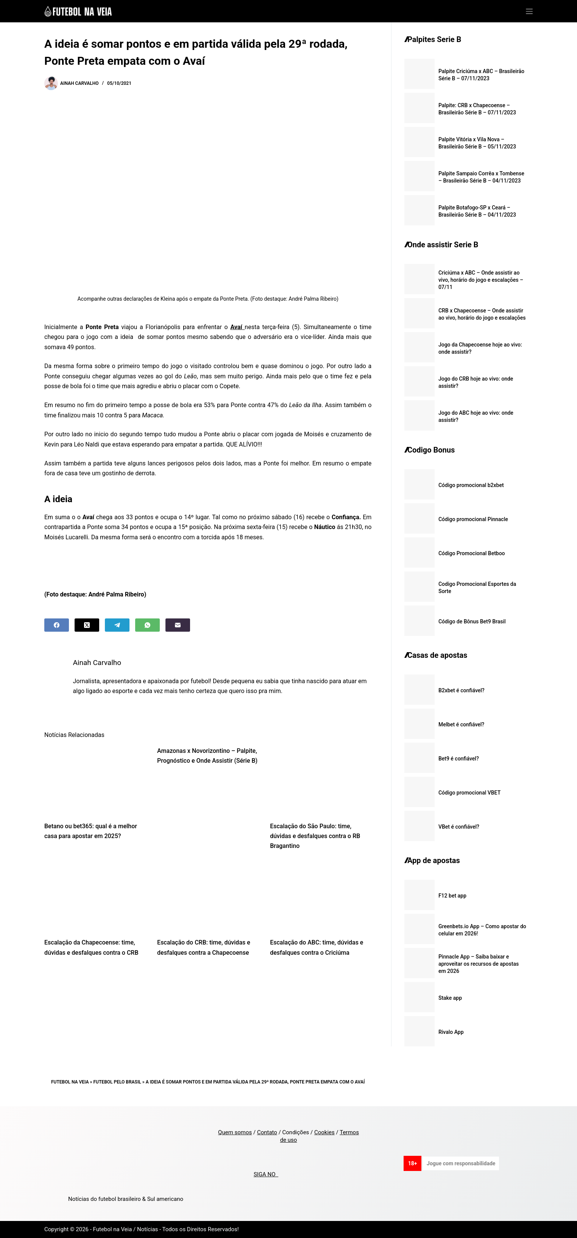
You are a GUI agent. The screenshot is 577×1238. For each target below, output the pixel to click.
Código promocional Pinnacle (473, 519)
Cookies (324, 1132)
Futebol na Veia (70, 1082)
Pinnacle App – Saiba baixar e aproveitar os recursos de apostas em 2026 (478, 964)
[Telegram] (117, 625)
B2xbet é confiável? (461, 690)
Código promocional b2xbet (471, 485)
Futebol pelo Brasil (117, 1082)
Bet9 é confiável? (458, 759)
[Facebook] (56, 625)
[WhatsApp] (147, 625)
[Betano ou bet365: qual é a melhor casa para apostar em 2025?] (95, 780)
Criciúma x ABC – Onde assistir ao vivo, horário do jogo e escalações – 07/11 (480, 280)
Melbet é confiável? (461, 724)
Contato (267, 1132)
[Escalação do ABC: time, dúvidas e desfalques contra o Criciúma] (320, 896)
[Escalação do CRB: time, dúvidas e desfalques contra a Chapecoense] (208, 896)
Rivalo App (451, 1032)
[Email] (177, 625)
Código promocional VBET (469, 793)
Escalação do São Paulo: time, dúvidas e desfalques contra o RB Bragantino (315, 836)
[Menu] (529, 11)
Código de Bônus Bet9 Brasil (472, 621)
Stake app (450, 998)
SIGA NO (266, 1174)
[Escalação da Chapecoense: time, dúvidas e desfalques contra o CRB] (95, 896)
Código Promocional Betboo (471, 553)
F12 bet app (452, 896)
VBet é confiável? (458, 827)
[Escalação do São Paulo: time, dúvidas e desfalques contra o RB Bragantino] (320, 780)
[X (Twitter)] (87, 625)
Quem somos (235, 1132)
